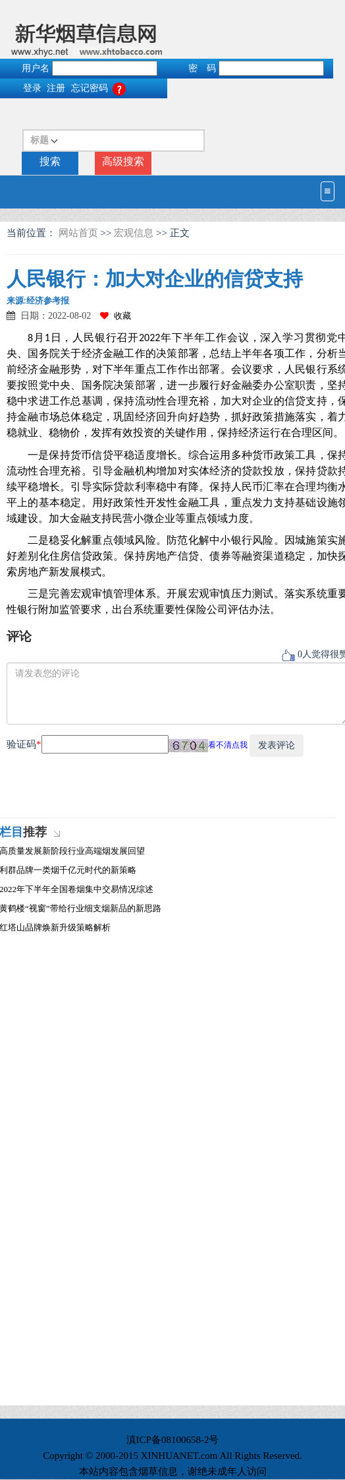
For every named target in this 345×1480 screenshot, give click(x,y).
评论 (19, 636)
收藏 (115, 316)
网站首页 (80, 233)
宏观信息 (133, 233)
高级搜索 (123, 161)
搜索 (50, 161)
